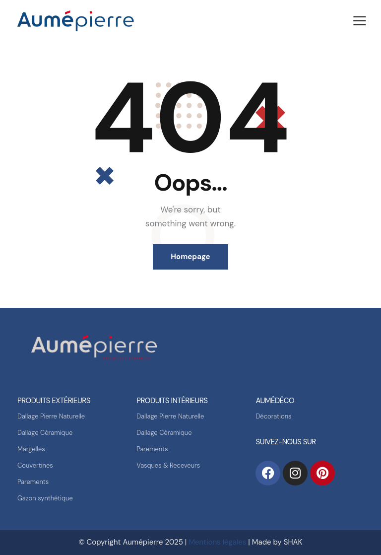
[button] (359, 21)
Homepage (190, 257)
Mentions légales (217, 542)
